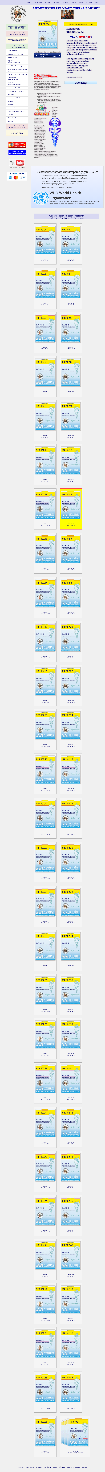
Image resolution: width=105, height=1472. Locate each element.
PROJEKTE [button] (98, 2)
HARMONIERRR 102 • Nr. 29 (45, 877)
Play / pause (36, 55)
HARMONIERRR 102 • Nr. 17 (45, 612)
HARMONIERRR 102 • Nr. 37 (45, 1054)
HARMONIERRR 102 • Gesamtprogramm (75, 1451)
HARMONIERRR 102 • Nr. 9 (45, 436)
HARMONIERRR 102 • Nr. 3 (45, 303)
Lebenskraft (11, 108)
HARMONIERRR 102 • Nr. (70, 303)
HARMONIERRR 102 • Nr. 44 (71, 1187)
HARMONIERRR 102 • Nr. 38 (71, 1054)
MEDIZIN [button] (57, 2)
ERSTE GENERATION (17, 27)
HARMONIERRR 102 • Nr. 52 (71, 1363)
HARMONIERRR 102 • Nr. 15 (45, 568)
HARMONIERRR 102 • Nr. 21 (45, 701)
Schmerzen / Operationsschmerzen (14, 83)
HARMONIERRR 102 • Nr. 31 (45, 922)
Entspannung (11, 94)
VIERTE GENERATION (17, 46)
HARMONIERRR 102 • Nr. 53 (45, 1407)
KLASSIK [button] (48, 2)
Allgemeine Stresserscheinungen (14, 61)
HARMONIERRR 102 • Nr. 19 (45, 657)
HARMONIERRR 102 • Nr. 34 (71, 966)
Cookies (77, 1467)
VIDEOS (81, 2)
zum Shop (81, 82)
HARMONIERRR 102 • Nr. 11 (45, 480)
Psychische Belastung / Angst (16, 111)
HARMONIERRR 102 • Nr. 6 (71, 348)
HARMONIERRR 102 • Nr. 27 (45, 833)
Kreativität (11, 101)
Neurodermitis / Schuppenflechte (13, 78)
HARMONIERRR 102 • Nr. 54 (71, 1407)
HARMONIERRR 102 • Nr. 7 (45, 392)
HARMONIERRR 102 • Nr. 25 (45, 789)
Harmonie (11, 114)
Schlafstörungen (12, 57)
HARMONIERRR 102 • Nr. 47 (45, 1275)
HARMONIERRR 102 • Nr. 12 (71, 480)
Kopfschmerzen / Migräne (15, 54)
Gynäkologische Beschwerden (17, 91)
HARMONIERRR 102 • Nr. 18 (71, 612)
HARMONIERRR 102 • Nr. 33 (45, 966)
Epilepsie (10, 121)
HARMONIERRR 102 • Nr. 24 (71, 745)
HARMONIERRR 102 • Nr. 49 (45, 1319)
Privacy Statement (67, 1467)
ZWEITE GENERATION (17, 33)
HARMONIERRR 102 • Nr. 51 (45, 1363)
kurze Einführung (12, 51)
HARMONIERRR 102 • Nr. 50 (71, 1319)
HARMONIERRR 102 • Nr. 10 (71, 436)
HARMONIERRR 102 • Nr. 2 (71, 259)
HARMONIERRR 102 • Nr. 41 (45, 1142)
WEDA (74, 2)
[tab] (17, 27)
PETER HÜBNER (37, 2)
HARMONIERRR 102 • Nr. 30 (71, 877)
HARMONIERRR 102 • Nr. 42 (71, 1142)
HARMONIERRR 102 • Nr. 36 (71, 1010)
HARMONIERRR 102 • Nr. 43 (45, 1187)
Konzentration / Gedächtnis (16, 98)
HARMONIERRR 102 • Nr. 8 (71, 392)
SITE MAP (89, 2)
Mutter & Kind (12, 118)
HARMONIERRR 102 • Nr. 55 (45, 1451)
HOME (28, 2)
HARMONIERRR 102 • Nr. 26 (71, 789)
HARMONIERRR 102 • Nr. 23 (45, 745)
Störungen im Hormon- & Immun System (17, 70)
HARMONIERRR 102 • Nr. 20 (71, 657)
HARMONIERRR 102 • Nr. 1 (45, 259)
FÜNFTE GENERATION (17, 126)
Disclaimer (56, 1467)
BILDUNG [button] (66, 2)
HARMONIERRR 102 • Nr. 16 (71, 568)
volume (59, 55)
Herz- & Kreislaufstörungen (16, 66)
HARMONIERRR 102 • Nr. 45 (45, 1231)
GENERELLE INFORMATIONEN (17, 133)
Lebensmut (11, 104)
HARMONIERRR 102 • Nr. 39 (45, 1098)
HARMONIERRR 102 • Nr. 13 (45, 524)
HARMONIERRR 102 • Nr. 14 (71, 524)
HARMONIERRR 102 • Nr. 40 (71, 1098)
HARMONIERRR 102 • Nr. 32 (71, 922)
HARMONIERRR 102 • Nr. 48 (71, 1275)
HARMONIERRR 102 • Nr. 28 (71, 833)
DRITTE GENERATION (17, 40)
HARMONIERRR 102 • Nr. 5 (45, 348)
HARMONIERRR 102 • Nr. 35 (45, 1010)
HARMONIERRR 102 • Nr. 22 (71, 701)
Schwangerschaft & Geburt (15, 88)
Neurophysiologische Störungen (17, 74)
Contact (84, 1467)
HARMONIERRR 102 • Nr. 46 (71, 1231)
